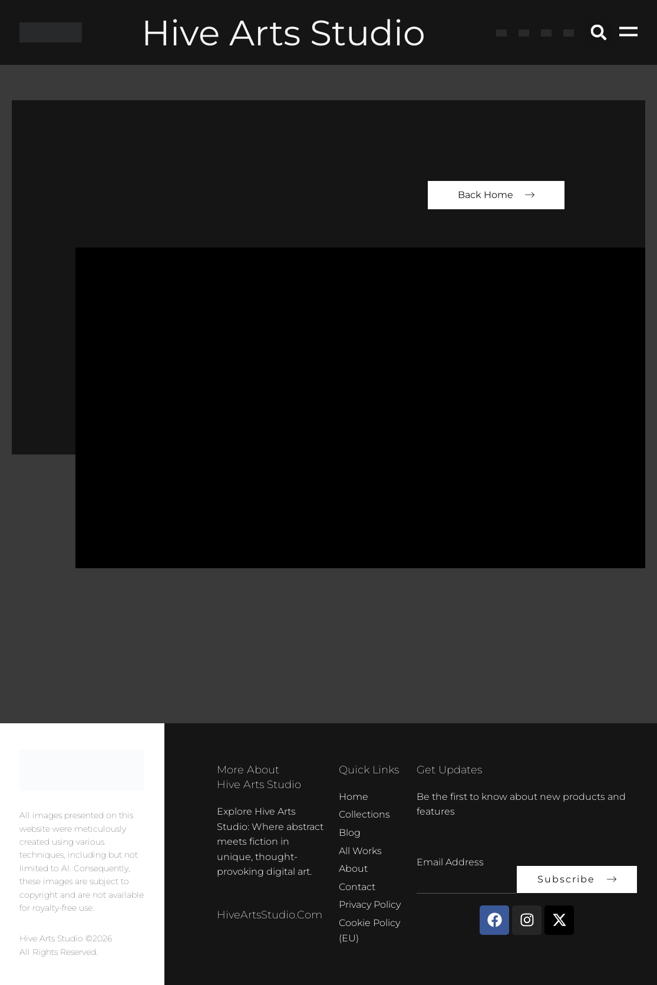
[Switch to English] (501, 32)
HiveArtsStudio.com (269, 914)
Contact (357, 886)
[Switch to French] (524, 32)
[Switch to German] (546, 32)
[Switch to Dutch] (568, 32)
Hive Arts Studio (283, 32)
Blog (350, 832)
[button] (599, 32)
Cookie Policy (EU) (369, 930)
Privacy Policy (370, 904)
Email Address (450, 862)
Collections (364, 814)
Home (353, 796)
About (353, 868)
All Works (360, 850)
